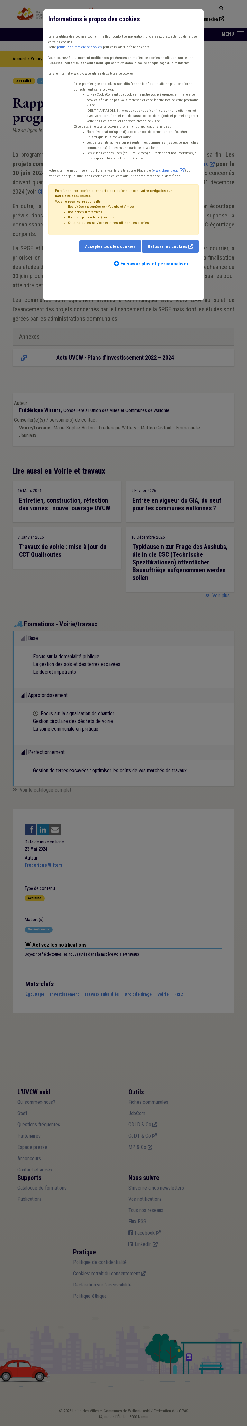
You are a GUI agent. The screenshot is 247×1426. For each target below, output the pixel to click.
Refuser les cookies (167, 246)
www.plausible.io (165, 171)
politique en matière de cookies (79, 47)
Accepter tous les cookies (110, 246)
